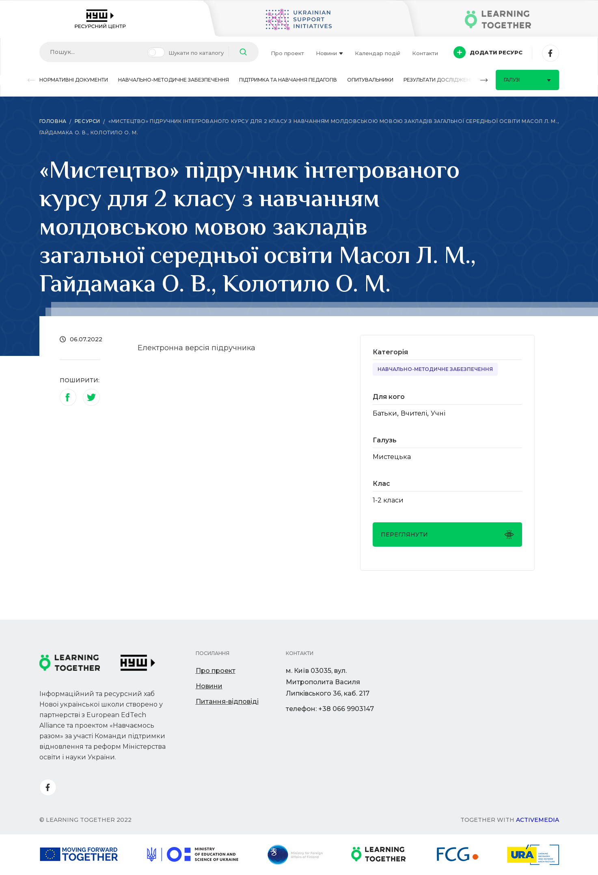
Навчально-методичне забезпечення (173, 80)
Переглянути (447, 534)
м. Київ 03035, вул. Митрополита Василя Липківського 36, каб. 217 (327, 682)
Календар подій (377, 53)
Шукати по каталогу (196, 53)
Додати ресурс (487, 52)
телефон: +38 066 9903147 (330, 709)
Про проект (287, 53)
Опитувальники (370, 80)
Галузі (527, 80)
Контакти (425, 53)
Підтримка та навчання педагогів (288, 80)
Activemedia (537, 819)
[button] (31, 80)
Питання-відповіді (227, 701)
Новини (329, 53)
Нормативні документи (73, 80)
